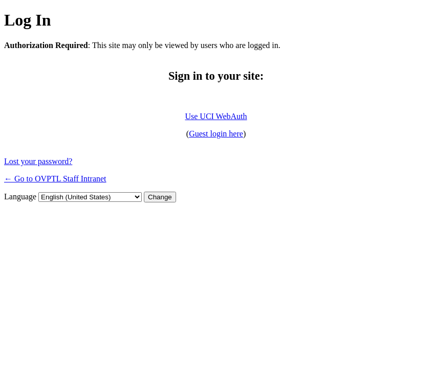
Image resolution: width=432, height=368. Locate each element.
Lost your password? (38, 161)
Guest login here (216, 133)
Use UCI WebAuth (216, 116)
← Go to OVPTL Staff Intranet (55, 178)
